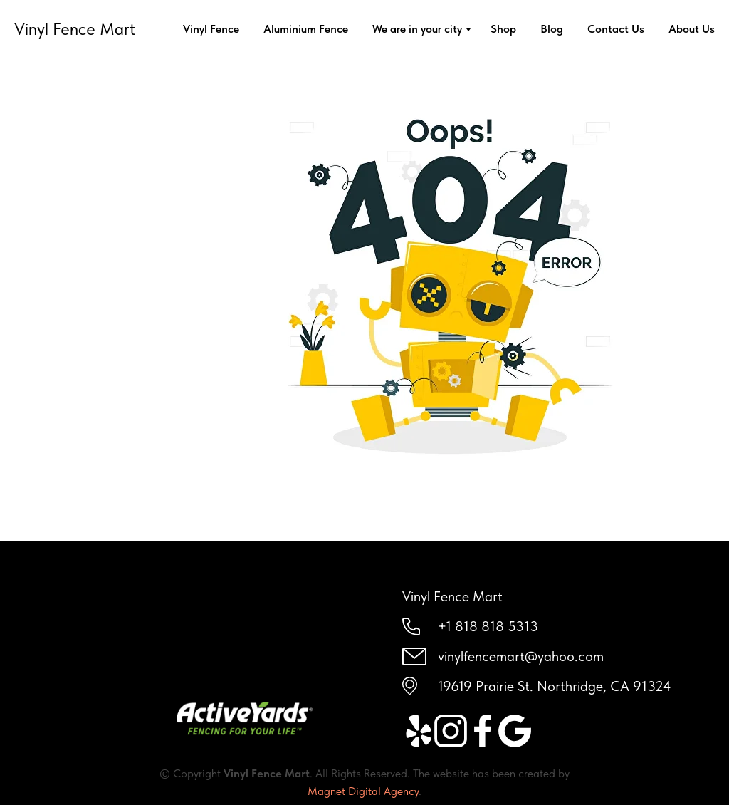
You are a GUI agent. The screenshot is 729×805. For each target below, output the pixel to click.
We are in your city (417, 29)
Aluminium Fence (305, 29)
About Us (691, 29)
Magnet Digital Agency (363, 791)
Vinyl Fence (211, 29)
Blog (551, 29)
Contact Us (615, 29)
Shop (503, 29)
